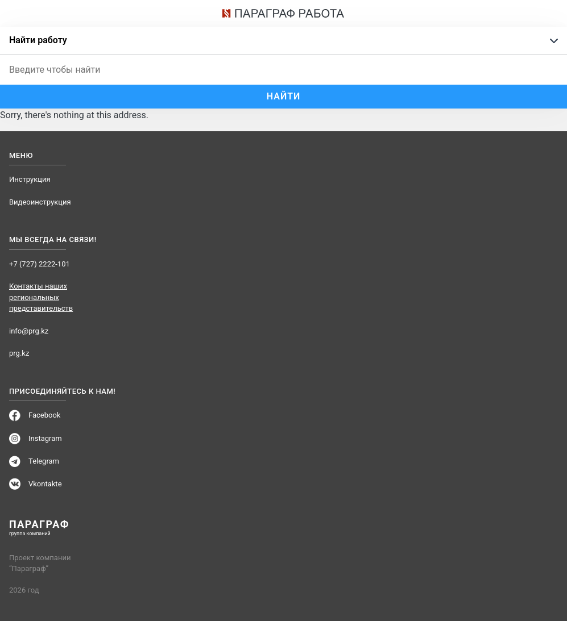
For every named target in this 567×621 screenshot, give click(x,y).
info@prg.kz (28, 331)
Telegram (43, 461)
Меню (21, 156)
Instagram (45, 438)
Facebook (44, 415)
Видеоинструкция (40, 202)
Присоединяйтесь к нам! (62, 391)
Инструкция (30, 179)
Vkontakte (45, 484)
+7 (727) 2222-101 (39, 264)
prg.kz (19, 353)
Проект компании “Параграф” (40, 563)
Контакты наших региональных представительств (41, 297)
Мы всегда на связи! (53, 240)
